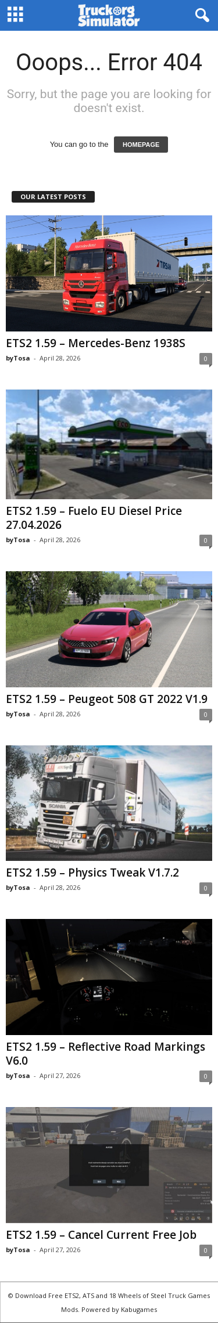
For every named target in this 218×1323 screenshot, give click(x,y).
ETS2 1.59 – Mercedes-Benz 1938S (95, 343)
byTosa (18, 358)
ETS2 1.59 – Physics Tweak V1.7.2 (92, 872)
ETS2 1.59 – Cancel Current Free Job (101, 1234)
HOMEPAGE (141, 144)
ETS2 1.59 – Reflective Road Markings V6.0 (105, 1053)
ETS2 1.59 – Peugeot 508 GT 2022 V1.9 (107, 698)
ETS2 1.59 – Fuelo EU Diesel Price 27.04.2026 (94, 517)
